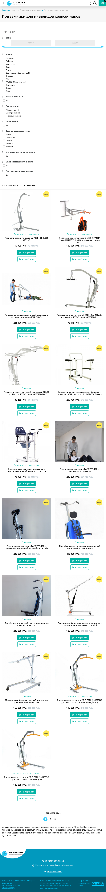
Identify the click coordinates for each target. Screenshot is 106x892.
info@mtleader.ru (54, 871)
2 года (7, 88)
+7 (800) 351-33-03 (54, 861)
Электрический (11, 113)
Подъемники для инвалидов (57, 10)
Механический (11, 110)
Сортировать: (11, 185)
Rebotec (8, 61)
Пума (7, 70)
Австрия (8, 146)
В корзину (26, 252)
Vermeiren (9, 64)
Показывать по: (31, 185)
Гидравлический (12, 116)
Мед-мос (8, 58)
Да (5, 100)
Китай (7, 134)
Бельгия (8, 143)
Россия (7, 140)
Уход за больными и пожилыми (27, 10)
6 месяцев (9, 85)
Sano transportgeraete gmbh (17, 73)
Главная (6, 10)
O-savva (8, 76)
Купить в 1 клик (27, 259)
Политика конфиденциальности (56, 886)
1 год (6, 91)
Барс (6, 67)
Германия (9, 137)
